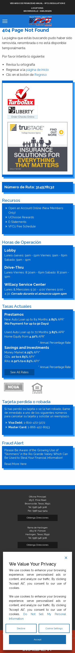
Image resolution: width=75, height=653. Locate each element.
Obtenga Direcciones (37, 517)
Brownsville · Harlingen (38, 9)
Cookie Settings (54, 628)
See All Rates (19, 372)
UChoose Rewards (21, 217)
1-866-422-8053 (29, 427)
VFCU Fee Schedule (22, 226)
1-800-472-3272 (26, 422)
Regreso (40, 75)
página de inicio (37, 70)
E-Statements (17, 221)
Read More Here (15, 463)
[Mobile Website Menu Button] (4, 21)
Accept (37, 639)
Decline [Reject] (21, 628)
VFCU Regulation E (54, 3)
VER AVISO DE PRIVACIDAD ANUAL (26, 3)
